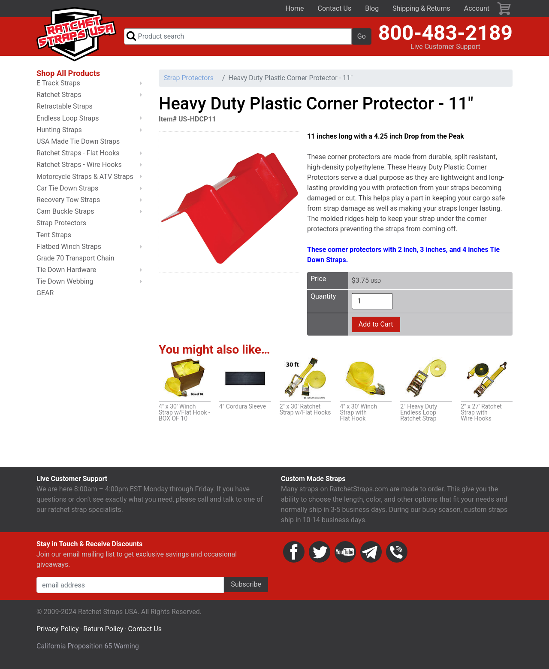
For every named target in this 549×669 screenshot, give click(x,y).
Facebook (294, 556)
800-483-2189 (445, 34)
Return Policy (103, 633)
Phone (397, 556)
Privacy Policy (57, 633)
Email (371, 556)
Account (476, 8)
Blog (372, 8)
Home (295, 8)
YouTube (345, 556)
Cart (504, 8)
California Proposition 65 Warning (87, 650)
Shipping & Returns (421, 8)
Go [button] (361, 38)
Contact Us (335, 8)
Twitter (319, 556)
